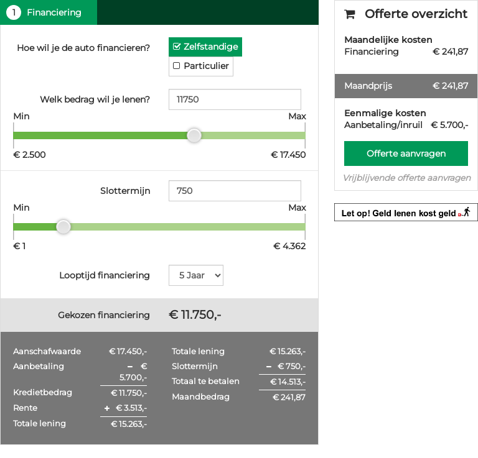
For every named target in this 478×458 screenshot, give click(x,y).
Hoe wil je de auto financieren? (83, 48)
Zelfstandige (211, 47)
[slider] (194, 135)
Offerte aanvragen (406, 153)
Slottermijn (125, 191)
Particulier (206, 66)
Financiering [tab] (44, 12)
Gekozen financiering (104, 315)
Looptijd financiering (104, 275)
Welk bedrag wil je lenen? (95, 99)
